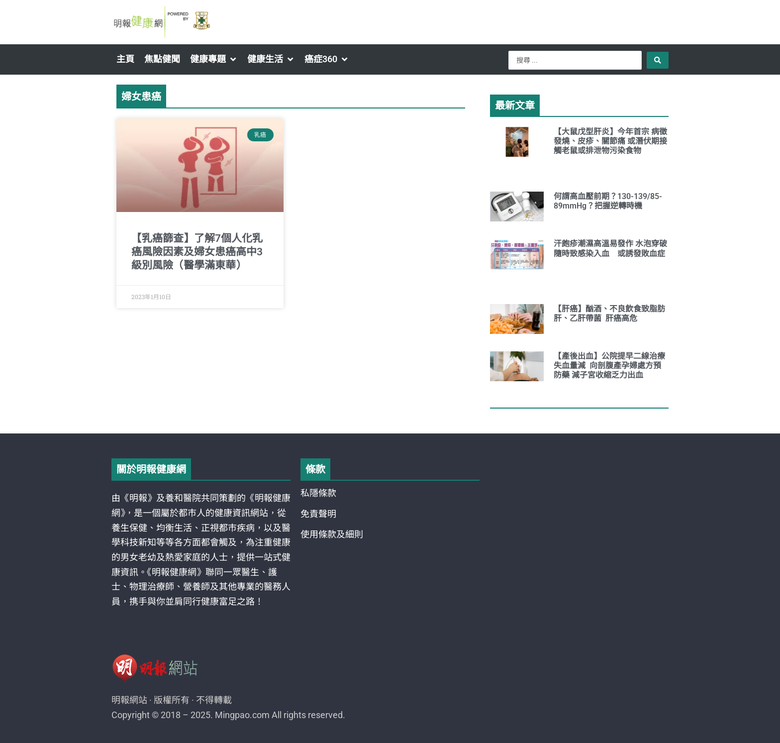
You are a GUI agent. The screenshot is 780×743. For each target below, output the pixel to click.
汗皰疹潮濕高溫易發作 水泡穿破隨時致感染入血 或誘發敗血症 (610, 248)
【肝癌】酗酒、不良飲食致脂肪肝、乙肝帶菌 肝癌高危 (609, 313)
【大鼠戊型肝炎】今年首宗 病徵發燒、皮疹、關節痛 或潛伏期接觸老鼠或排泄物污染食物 (610, 141)
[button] (213, 59)
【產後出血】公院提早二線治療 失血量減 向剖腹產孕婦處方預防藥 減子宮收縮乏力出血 (609, 365)
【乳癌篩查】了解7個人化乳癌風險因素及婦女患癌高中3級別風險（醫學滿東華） (197, 252)
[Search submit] (658, 60)
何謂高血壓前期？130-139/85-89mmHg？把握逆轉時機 (608, 201)
